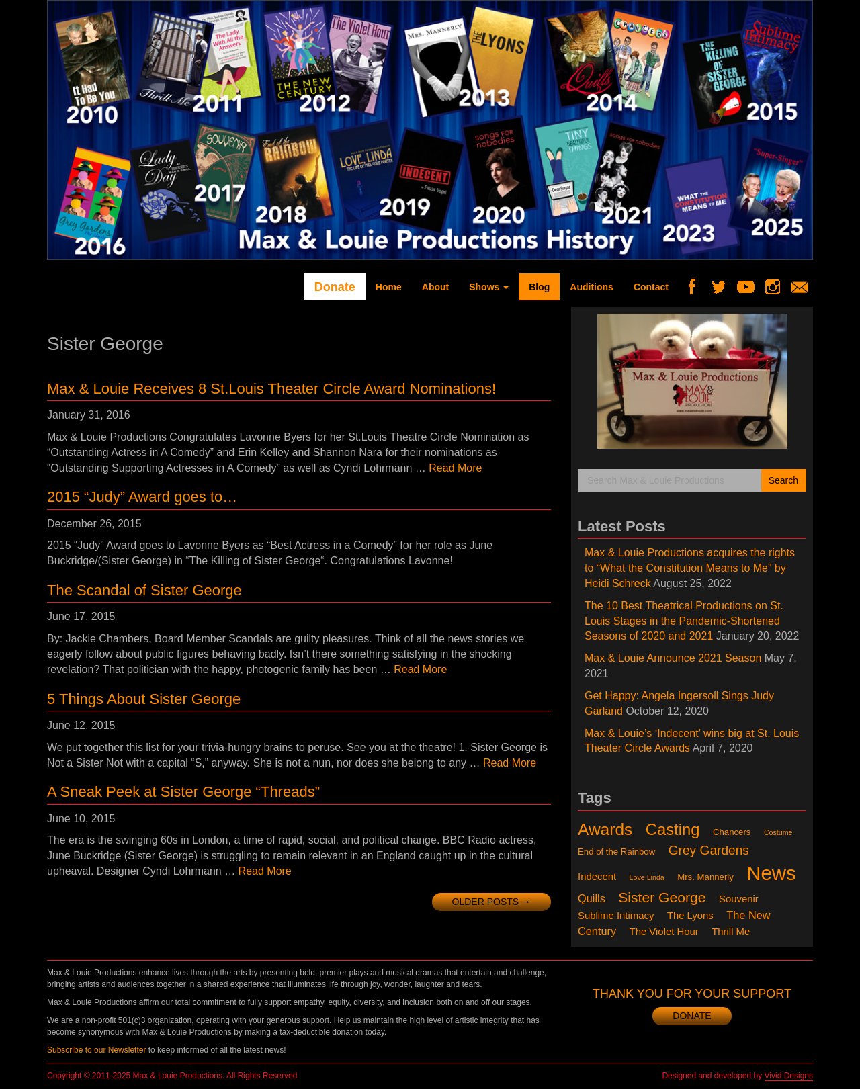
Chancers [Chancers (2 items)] (732, 832)
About (435, 286)
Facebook (697, 286)
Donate (334, 287)
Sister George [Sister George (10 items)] (661, 897)
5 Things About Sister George (144, 699)
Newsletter (804, 286)
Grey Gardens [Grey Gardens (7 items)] (709, 850)
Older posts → (491, 901)
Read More (455, 468)
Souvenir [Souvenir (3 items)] (739, 899)
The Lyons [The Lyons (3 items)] (690, 915)
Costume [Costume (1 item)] (778, 832)
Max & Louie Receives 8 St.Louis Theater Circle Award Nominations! (271, 388)
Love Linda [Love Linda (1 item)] (647, 877)
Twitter (724, 286)
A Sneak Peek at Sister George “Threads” (183, 791)
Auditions (591, 286)
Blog (539, 286)
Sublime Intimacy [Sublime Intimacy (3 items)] (616, 915)
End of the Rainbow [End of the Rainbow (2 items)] (616, 851)
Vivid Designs (789, 1075)
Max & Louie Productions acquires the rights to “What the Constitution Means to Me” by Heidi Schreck (690, 568)
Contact (651, 286)
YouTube (750, 286)
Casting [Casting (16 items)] (673, 829)
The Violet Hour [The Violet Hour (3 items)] (664, 931)
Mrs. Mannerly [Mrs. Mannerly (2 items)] (705, 877)
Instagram (777, 286)
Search (783, 480)
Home (389, 286)
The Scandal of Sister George (144, 590)
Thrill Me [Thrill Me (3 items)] (731, 931)
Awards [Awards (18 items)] (605, 829)
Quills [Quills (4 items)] (591, 898)
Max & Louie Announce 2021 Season (673, 658)
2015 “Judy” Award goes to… (142, 496)
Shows (489, 286)
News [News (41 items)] (771, 873)
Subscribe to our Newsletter (96, 1050)
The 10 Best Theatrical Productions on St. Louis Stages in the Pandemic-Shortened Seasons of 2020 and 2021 (684, 621)
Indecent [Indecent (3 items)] (597, 876)
